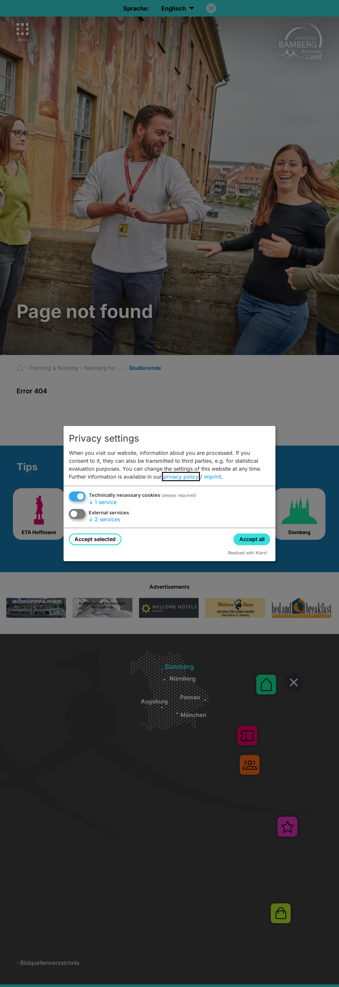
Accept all (252, 539)
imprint (212, 476)
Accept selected (95, 539)
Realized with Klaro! (247, 552)
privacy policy (181, 476)
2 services (104, 519)
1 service (103, 502)
